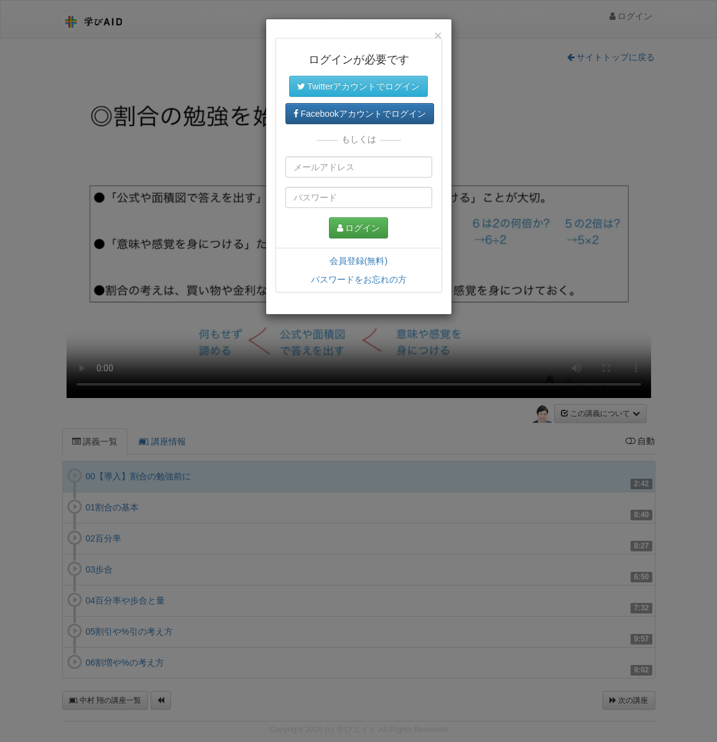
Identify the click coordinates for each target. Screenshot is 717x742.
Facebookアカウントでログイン (360, 114)
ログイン (359, 228)
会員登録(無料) (358, 261)
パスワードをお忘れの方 (359, 279)
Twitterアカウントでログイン (358, 86)
